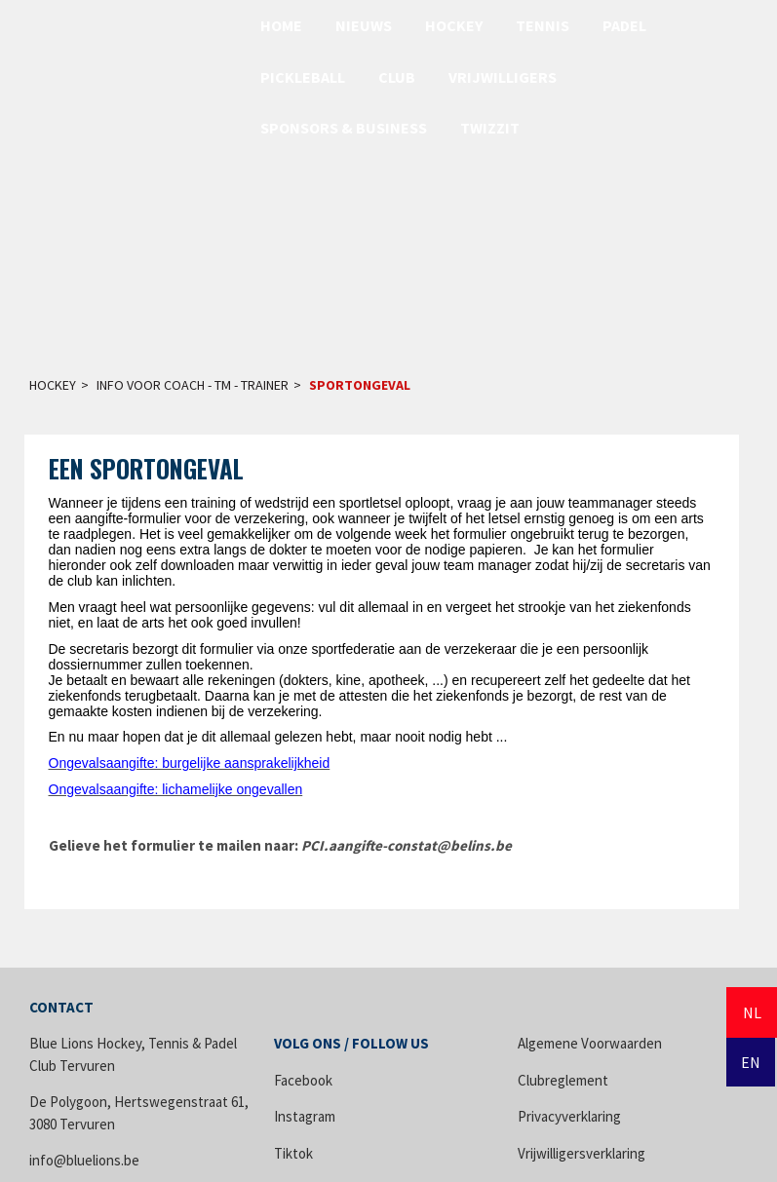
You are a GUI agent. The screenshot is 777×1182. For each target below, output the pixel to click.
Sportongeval (359, 385)
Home (281, 25)
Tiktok (293, 1153)
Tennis (542, 25)
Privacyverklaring (569, 1116)
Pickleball (302, 77)
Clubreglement (563, 1080)
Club (396, 77)
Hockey (454, 25)
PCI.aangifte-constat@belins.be (406, 845)
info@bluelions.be (84, 1160)
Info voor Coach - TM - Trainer (193, 385)
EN (750, 1062)
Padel (624, 25)
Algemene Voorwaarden (590, 1043)
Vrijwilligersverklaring (581, 1153)
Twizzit (490, 127)
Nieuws (363, 25)
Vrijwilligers (502, 77)
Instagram (304, 1116)
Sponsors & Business (343, 127)
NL (752, 1012)
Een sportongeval (146, 468)
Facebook (303, 1080)
